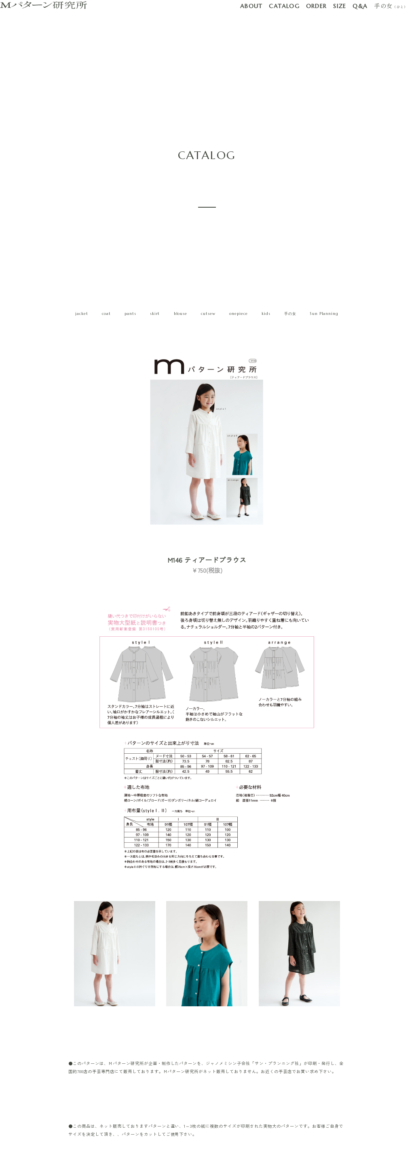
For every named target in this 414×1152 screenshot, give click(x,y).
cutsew (208, 313)
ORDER (316, 6)
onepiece (238, 313)
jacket (81, 313)
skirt (155, 313)
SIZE (339, 6)
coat (106, 313)
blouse (181, 313)
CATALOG (284, 6)
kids (266, 313)
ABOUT (251, 6)
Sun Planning (324, 313)
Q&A (360, 6)
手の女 (391, 5)
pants (130, 313)
